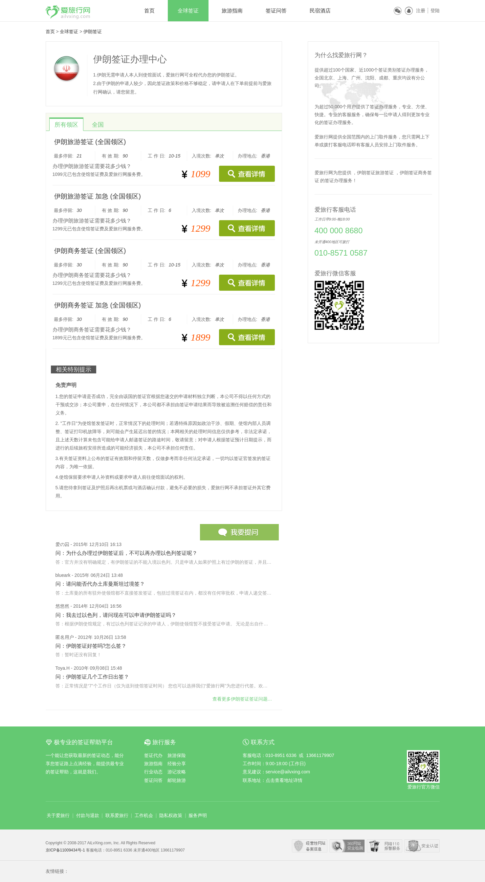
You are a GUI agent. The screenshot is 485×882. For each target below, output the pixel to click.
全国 (98, 124)
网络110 (384, 845)
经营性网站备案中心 (309, 845)
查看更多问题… (242, 699)
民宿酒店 (320, 10)
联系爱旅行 (116, 815)
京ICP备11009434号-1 (66, 850)
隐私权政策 (170, 815)
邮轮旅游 (176, 780)
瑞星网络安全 (422, 845)
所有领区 (66, 124)
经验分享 (176, 763)
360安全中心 (347, 845)
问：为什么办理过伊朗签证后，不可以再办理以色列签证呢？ (126, 553)
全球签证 (188, 10)
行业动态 (153, 771)
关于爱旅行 (58, 815)
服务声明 (197, 815)
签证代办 (153, 755)
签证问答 (276, 10)
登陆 (435, 10)
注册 (420, 10)
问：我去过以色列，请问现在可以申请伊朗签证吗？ (115, 615)
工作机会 (144, 815)
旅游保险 (176, 755)
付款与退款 (87, 815)
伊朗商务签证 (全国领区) (90, 250)
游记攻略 (176, 771)
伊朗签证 (92, 31)
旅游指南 (232, 10)
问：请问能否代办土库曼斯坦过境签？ (100, 584)
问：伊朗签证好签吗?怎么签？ (91, 646)
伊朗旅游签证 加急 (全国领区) (97, 196)
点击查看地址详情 (284, 780)
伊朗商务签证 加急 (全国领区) (97, 305)
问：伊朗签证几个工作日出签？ (92, 677)
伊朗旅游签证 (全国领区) (90, 141)
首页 (149, 10)
